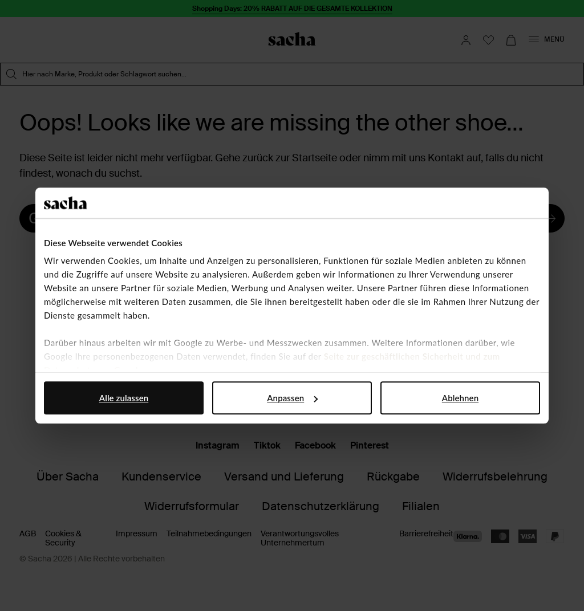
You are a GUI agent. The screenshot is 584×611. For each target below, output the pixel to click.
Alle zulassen (123, 398)
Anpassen (292, 398)
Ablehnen (460, 398)
